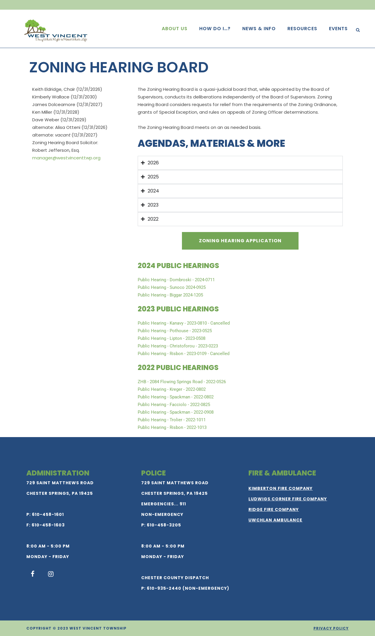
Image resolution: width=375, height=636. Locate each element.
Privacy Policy (331, 628)
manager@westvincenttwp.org (66, 158)
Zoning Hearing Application (240, 240)
